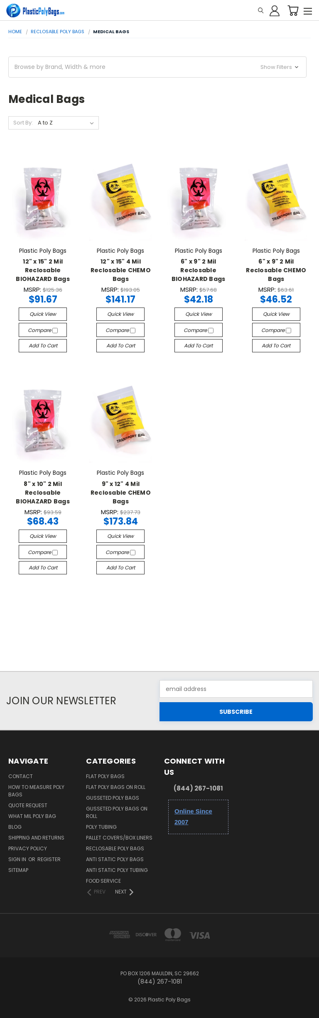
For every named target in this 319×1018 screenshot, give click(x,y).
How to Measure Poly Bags (36, 791)
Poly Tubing (101, 826)
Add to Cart (43, 345)
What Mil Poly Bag (32, 816)
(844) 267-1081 (198, 788)
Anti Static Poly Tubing (117, 870)
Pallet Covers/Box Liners (119, 837)
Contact (20, 776)
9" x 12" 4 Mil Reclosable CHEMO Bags (121, 492)
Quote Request (27, 805)
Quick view (42, 313)
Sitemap (18, 870)
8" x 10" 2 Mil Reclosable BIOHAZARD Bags (43, 492)
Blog (15, 826)
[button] (157, 67)
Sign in (17, 859)
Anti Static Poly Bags (115, 859)
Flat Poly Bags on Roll (115, 787)
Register (49, 859)
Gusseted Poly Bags (112, 797)
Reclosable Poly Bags (115, 848)
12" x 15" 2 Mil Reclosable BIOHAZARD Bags (43, 270)
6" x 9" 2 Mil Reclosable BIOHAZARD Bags (199, 270)
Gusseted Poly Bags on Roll (116, 812)
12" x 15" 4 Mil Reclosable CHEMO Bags (121, 270)
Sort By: (23, 123)
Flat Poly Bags (105, 776)
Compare (43, 330)
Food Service (103, 880)
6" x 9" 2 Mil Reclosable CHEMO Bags (276, 270)
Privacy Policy (27, 848)
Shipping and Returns (36, 837)
